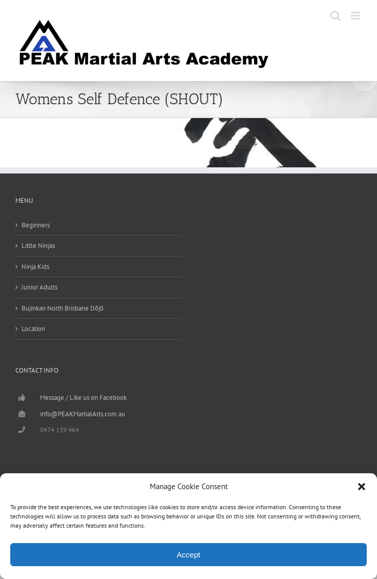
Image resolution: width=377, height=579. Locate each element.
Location (33, 328)
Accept (189, 554)
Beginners (36, 225)
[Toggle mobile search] (335, 15)
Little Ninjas (38, 245)
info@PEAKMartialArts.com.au (82, 414)
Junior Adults (39, 287)
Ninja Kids (35, 266)
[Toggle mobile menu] (356, 15)
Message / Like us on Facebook (83, 397)
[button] (361, 486)
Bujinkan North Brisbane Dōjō (63, 308)
